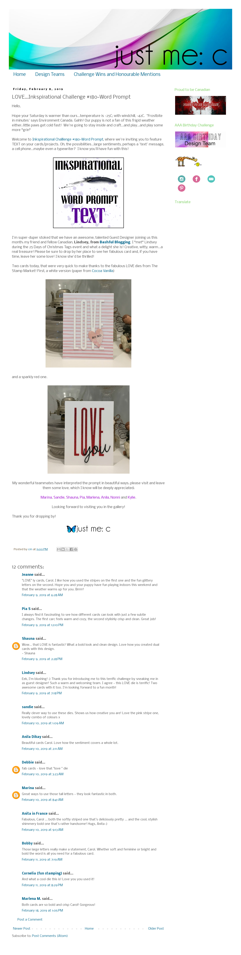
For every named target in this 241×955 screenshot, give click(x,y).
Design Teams (50, 74)
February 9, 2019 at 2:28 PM (42, 659)
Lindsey (28, 673)
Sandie (59, 497)
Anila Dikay (31, 737)
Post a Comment (29, 919)
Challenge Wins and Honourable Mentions (117, 74)
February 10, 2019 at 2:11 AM (42, 749)
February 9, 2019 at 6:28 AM (42, 595)
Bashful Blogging (115, 242)
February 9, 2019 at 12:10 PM (42, 625)
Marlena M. (31, 899)
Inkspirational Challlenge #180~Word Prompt (67, 139)
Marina (46, 497)
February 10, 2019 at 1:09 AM (43, 723)
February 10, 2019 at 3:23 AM (42, 774)
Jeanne (27, 575)
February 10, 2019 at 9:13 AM (42, 830)
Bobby (27, 843)
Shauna (72, 497)
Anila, (105, 497)
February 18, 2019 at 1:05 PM (42, 910)
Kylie (131, 497)
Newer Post (21, 929)
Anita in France (35, 814)
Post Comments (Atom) (50, 936)
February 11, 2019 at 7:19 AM (42, 859)
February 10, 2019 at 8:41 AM (42, 800)
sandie (27, 707)
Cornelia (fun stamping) (42, 873)
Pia (82, 497)
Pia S (26, 609)
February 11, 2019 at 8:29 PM (42, 885)
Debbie (28, 762)
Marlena (92, 497)
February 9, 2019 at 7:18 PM (42, 693)
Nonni (115, 497)
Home (19, 74)
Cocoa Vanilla (102, 271)
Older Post (156, 929)
